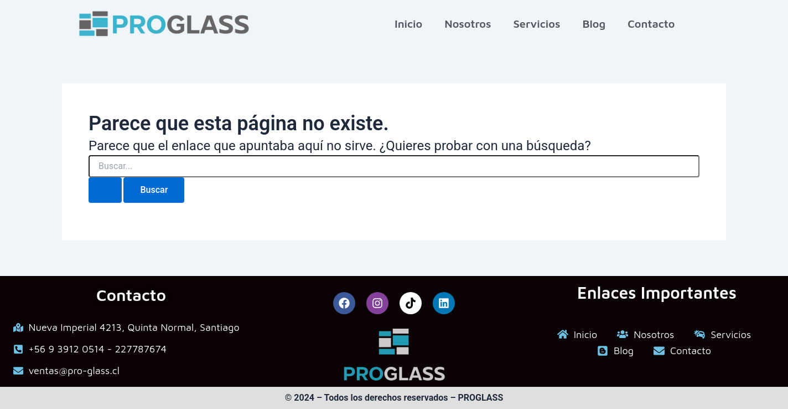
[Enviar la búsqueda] (105, 190)
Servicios (536, 23)
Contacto (651, 23)
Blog (593, 23)
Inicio (408, 23)
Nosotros (467, 23)
